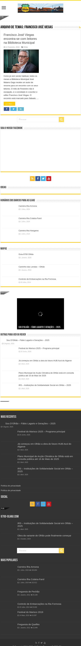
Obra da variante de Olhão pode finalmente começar (44, 535)
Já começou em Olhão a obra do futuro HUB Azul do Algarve (45, 360)
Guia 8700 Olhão (26, 254)
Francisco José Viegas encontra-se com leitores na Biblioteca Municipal (20, 38)
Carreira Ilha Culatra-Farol (30, 218)
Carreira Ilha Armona (28, 206)
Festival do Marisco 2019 (30, 612)
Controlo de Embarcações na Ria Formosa (37, 279)
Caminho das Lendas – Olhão (32, 267)
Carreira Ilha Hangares (29, 230)
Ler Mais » (9, 104)
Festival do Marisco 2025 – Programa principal (39, 348)
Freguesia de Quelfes (28, 624)
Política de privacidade (11, 486)
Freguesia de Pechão (28, 591)
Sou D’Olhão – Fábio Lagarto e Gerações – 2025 (39, 327)
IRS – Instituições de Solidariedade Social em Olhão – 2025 (45, 385)
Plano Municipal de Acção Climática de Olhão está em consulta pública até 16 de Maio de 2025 (45, 457)
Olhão (25, 47)
